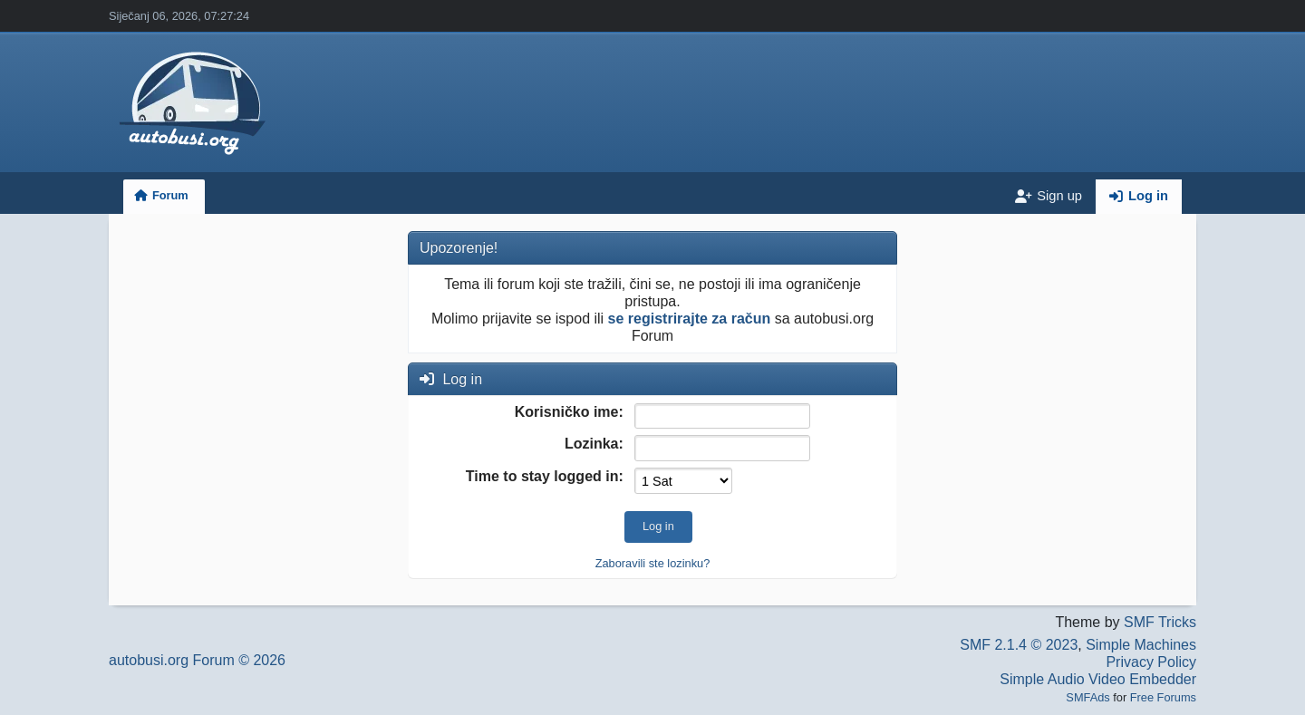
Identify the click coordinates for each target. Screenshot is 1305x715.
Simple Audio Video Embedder (1098, 679)
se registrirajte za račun (689, 318)
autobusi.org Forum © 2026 (197, 660)
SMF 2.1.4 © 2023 (1019, 644)
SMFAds (1087, 697)
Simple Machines (1141, 644)
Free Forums (1163, 697)
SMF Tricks (1160, 622)
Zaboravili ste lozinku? (652, 563)
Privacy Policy (1151, 662)
